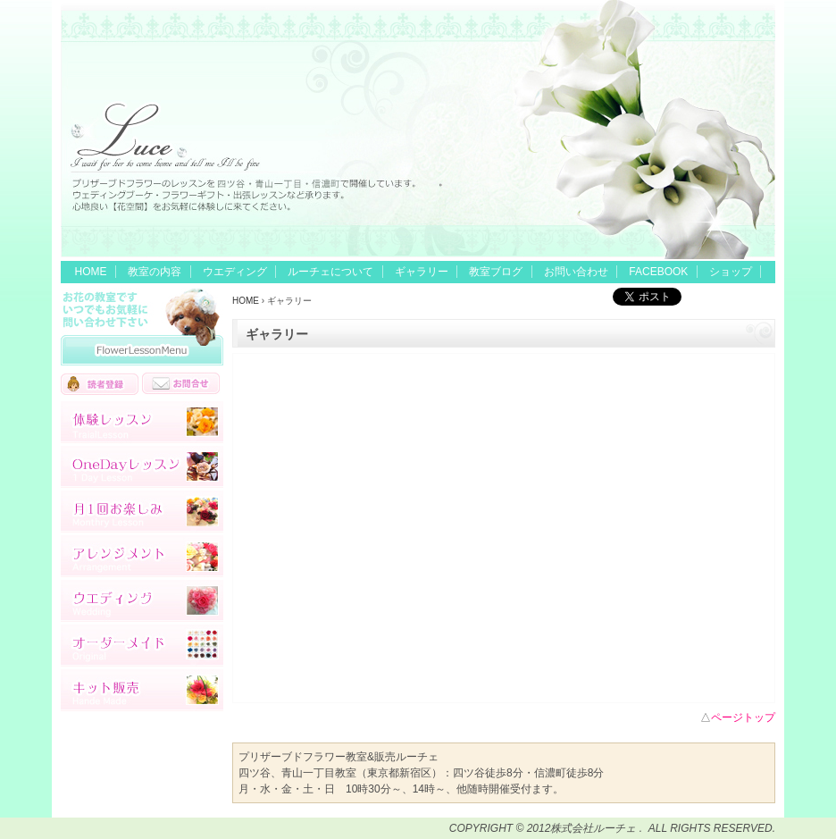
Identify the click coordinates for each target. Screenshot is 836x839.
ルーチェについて (330, 271)
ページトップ (743, 717)
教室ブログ (495, 271)
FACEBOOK (658, 271)
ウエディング (235, 271)
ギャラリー (421, 271)
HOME (91, 271)
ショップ (730, 271)
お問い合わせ (576, 271)
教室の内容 (154, 271)
